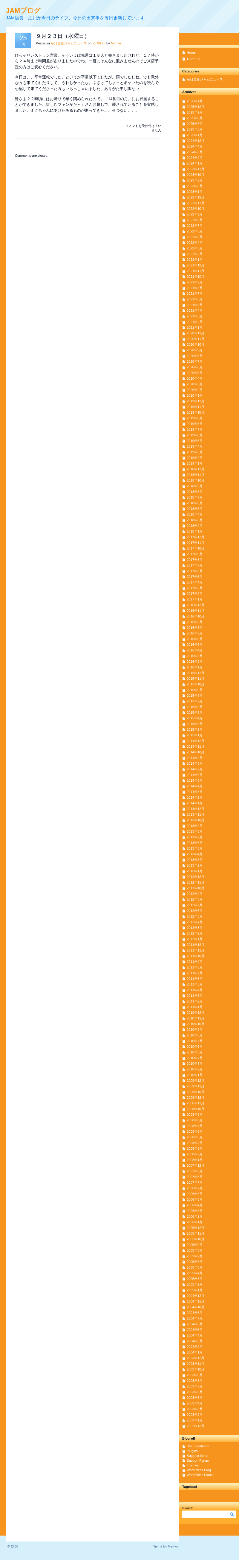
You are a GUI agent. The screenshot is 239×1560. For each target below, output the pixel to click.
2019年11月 (195, 407)
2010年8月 (195, 1035)
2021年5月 (195, 305)
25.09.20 (98, 43)
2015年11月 (195, 678)
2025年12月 (195, 106)
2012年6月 (195, 910)
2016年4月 (195, 650)
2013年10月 (195, 820)
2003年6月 (195, 1392)
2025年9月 (195, 112)
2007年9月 (195, 1171)
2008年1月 (195, 1160)
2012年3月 (195, 927)
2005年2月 (195, 1284)
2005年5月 (195, 1267)
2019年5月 (195, 441)
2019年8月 (195, 424)
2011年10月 (195, 956)
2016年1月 (195, 667)
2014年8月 (195, 763)
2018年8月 (195, 491)
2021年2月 (195, 322)
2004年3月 (195, 1341)
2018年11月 (195, 474)
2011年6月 (195, 978)
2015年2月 (195, 729)
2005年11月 (195, 1233)
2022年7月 (195, 225)
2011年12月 (195, 944)
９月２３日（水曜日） (63, 36)
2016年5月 (195, 644)
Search (187, 1508)
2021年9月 (195, 282)
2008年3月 (195, 1148)
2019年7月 (195, 429)
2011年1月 (195, 1007)
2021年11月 (195, 271)
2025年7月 (195, 123)
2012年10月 (195, 888)
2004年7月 (195, 1318)
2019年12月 (195, 401)
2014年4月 (195, 786)
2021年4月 (195, 310)
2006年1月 (195, 1222)
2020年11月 (195, 339)
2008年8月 (195, 1120)
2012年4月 (195, 922)
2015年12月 (195, 673)
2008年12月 (195, 1097)
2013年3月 (195, 860)
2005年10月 (195, 1239)
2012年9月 (195, 893)
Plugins (192, 1451)
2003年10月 (195, 1369)
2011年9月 (195, 961)
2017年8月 (195, 559)
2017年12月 (195, 537)
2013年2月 (195, 865)
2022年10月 (195, 208)
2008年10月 (195, 1109)
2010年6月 (195, 1046)
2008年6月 (195, 1131)
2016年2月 (195, 661)
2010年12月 (195, 1012)
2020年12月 (195, 333)
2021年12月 (195, 265)
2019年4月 (195, 446)
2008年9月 (195, 1114)
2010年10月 (195, 1024)
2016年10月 (195, 616)
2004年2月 (195, 1346)
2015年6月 (195, 707)
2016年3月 (195, 656)
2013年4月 (195, 854)
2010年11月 (195, 1018)
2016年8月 (195, 627)
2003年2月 (195, 1414)
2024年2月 (195, 157)
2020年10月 (195, 344)
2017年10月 (195, 548)
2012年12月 (195, 876)
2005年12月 (195, 1228)
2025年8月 (195, 118)
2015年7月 (195, 701)
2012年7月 (195, 905)
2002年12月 (195, 1426)
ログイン (193, 58)
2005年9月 (195, 1245)
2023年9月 (195, 180)
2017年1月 (195, 599)
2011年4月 (195, 990)
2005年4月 (195, 1273)
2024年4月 (195, 146)
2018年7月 (195, 497)
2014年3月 (195, 792)
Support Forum (198, 1460)
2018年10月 (195, 480)
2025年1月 (195, 135)
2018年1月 (195, 531)
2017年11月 (195, 542)
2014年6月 (195, 775)
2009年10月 (195, 1092)
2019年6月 (195, 435)
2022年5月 (195, 237)
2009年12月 (195, 1080)
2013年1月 (195, 871)
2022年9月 (195, 214)
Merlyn (116, 43)
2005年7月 (195, 1256)
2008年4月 (195, 1143)
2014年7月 (195, 769)
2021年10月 (195, 276)
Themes (193, 1465)
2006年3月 (195, 1211)
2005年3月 (195, 1278)
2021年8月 (195, 288)
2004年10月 (195, 1307)
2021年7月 (195, 293)
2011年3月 (195, 995)
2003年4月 (195, 1403)
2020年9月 (195, 350)
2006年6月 (195, 1194)
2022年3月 (195, 248)
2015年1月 (195, 735)
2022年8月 (195, 220)
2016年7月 (195, 633)
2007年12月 (195, 1165)
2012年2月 (195, 933)
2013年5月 (195, 848)
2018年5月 (195, 508)
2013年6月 (195, 843)
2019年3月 (195, 452)
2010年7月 (195, 1041)
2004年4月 (195, 1335)
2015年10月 (195, 684)
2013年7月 (195, 837)
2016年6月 (195, 639)
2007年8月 (195, 1177)
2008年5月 (195, 1137)
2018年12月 (195, 469)
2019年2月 (195, 458)
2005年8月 (195, 1250)
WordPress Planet (200, 1475)
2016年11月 (195, 610)
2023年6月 (195, 186)
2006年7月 (195, 1188)
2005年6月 (195, 1261)
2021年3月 (195, 316)
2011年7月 (195, 973)
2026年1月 (195, 101)
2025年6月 (195, 129)
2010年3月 (195, 1063)
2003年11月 (195, 1363)
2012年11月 (195, 882)
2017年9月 (195, 554)
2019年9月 (195, 418)
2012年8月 (195, 899)
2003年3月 (195, 1409)
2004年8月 (195, 1312)
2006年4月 (195, 1205)
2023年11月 (195, 169)
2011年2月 (195, 1001)
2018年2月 (195, 525)
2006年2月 (195, 1216)
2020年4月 (195, 378)
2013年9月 (195, 826)
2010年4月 (195, 1058)
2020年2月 (195, 390)
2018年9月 (195, 486)
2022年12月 (195, 197)
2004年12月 (195, 1295)
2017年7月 (195, 565)
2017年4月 (195, 582)
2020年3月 (195, 384)
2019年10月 (195, 412)
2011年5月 (195, 984)
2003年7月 (195, 1386)
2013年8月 (195, 831)
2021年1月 (195, 327)
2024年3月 (195, 152)
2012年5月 (195, 916)
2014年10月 (195, 752)
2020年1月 (195, 395)
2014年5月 (195, 780)
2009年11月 (195, 1086)
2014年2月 (195, 797)
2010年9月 (195, 1029)
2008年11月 (195, 1103)
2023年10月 (195, 174)
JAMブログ (23, 10)
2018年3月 (195, 520)
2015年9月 (195, 690)
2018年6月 (195, 503)
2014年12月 (195, 741)
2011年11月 (195, 950)
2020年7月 (195, 361)
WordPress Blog (199, 1470)
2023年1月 (195, 191)
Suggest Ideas (197, 1455)
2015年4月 (195, 718)
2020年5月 (195, 373)
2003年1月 (195, 1420)
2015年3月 (195, 724)
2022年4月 (195, 242)
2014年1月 (195, 803)
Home (191, 52)
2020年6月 (195, 367)
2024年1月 (195, 163)
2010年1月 (195, 1075)
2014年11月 (195, 746)
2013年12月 (195, 809)
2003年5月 (195, 1397)
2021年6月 (195, 299)
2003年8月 (195, 1380)
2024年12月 (195, 140)
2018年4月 (195, 514)
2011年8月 (195, 967)
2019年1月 (195, 463)
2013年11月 (195, 814)
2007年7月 (195, 1182)
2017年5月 (195, 576)
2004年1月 (195, 1352)
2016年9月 (195, 622)
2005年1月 (195, 1290)
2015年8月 (195, 695)
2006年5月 (195, 1199)
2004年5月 (195, 1329)
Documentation (198, 1446)
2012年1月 (195, 939)
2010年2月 (195, 1069)
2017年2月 (195, 593)
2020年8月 (195, 356)
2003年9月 (195, 1375)
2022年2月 (195, 254)
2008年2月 (195, 1154)
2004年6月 (195, 1324)
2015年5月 (195, 712)
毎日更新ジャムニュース (69, 43)
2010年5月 (195, 1052)
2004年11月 (195, 1301)
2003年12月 (195, 1358)
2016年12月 (195, 605)
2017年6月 (195, 571)
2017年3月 (195, 588)
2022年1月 (195, 259)
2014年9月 (195, 758)
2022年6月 (195, 231)
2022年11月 (195, 203)
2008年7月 (195, 1126)
